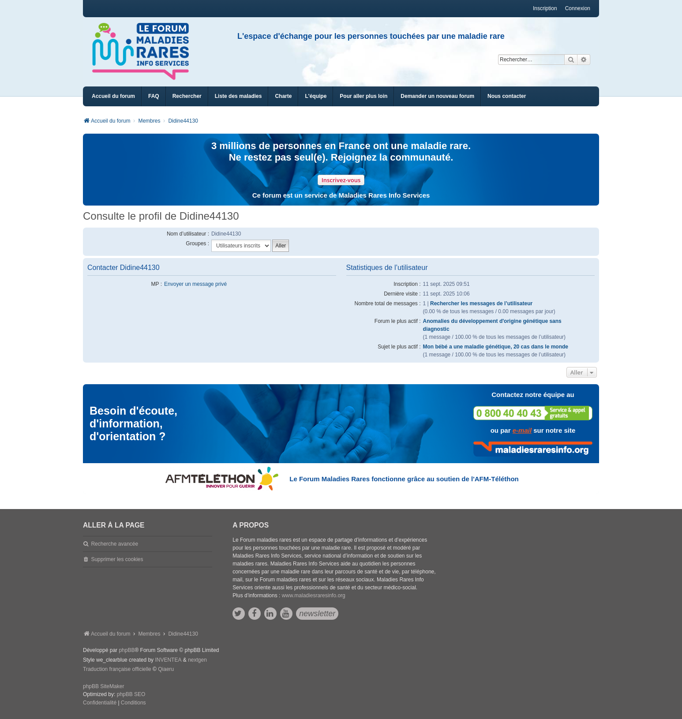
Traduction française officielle (117, 669)
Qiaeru (166, 669)
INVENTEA (168, 660)
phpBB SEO (131, 694)
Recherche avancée (114, 544)
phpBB (127, 650)
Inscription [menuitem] (545, 8)
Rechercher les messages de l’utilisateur (481, 303)
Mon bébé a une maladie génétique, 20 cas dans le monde (495, 347)
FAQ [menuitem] (153, 96)
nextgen (197, 660)
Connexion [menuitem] (577, 8)
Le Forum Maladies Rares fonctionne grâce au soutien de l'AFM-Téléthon (403, 479)
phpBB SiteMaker (103, 686)
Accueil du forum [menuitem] (113, 96)
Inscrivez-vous (341, 180)
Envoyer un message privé (195, 284)
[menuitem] (238, 96)
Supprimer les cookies (117, 559)
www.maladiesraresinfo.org (313, 595)
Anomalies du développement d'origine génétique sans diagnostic (492, 325)
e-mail (522, 430)
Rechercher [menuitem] (187, 96)
